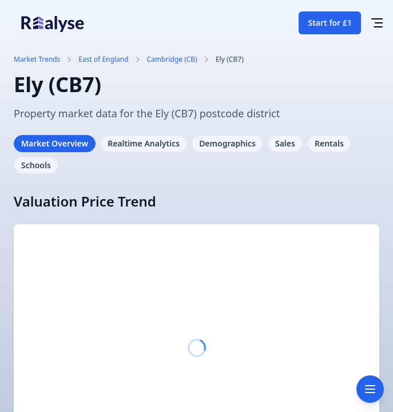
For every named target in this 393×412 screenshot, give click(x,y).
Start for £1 (330, 22)
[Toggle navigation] (370, 389)
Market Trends (37, 59)
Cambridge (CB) (172, 59)
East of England (103, 59)
